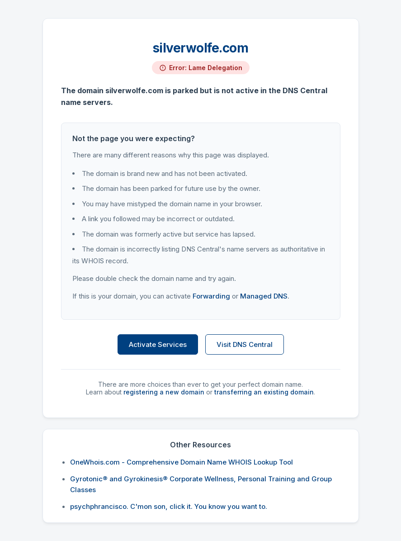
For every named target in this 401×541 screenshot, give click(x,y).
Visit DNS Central (245, 344)
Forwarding (211, 296)
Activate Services (158, 344)
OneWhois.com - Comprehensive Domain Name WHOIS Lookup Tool (181, 462)
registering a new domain (163, 392)
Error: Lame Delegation (205, 67)
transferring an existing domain (264, 392)
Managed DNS (264, 296)
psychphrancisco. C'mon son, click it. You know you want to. (168, 506)
